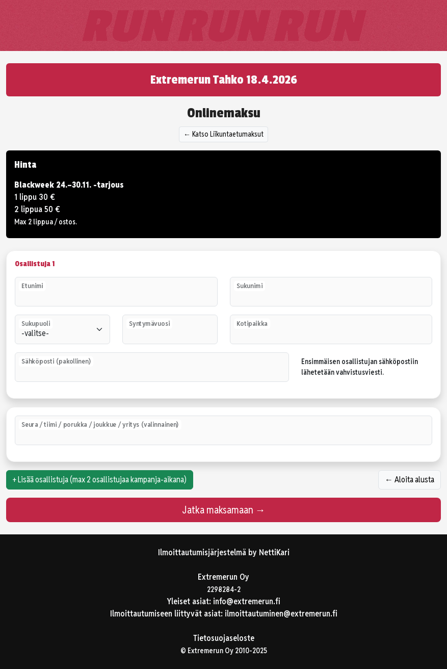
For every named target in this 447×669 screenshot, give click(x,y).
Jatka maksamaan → (224, 510)
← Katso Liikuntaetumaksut (223, 134)
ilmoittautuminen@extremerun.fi (281, 613)
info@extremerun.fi (246, 601)
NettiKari (274, 552)
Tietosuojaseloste (223, 638)
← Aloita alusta (409, 479)
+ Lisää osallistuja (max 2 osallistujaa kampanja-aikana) (100, 479)
